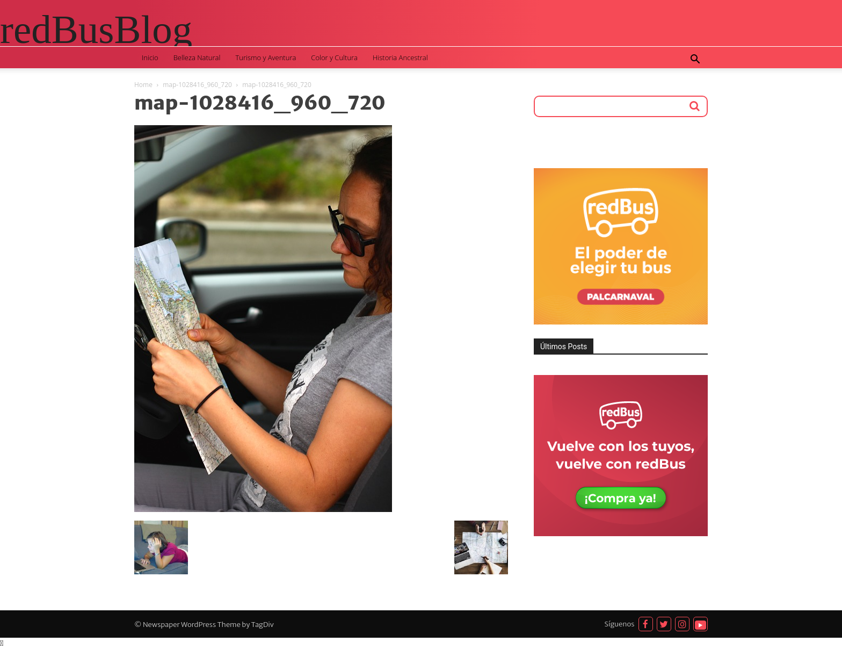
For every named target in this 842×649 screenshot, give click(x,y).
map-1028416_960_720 (197, 84)
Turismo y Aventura (265, 57)
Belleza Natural (197, 57)
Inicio (150, 57)
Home (143, 84)
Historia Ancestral (400, 57)
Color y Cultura (334, 57)
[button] (695, 60)
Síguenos (620, 624)
